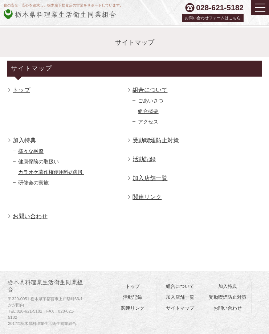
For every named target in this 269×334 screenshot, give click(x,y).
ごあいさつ (150, 100)
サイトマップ (180, 308)
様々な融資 (31, 151)
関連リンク (147, 197)
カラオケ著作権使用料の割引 (51, 172)
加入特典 (24, 140)
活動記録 (144, 159)
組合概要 (148, 111)
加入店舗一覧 (150, 178)
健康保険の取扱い (38, 161)
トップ (21, 89)
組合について (150, 89)
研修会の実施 (33, 183)
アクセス (148, 122)
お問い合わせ (30, 216)
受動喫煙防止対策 (156, 140)
